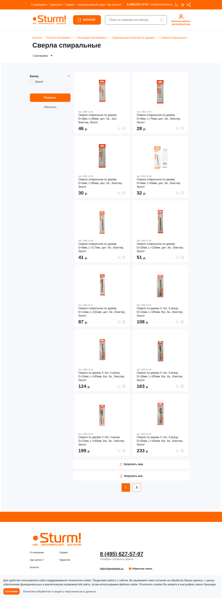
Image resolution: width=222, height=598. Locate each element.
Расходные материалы (91, 37)
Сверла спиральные (173, 37)
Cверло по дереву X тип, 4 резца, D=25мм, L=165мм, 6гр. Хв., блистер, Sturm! (160, 441)
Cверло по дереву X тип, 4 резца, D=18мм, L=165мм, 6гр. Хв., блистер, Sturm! (160, 376)
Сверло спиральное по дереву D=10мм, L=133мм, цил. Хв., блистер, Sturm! (160, 247)
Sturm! (39, 81)
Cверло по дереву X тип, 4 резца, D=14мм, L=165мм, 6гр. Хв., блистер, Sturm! (101, 376)
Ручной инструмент (58, 37)
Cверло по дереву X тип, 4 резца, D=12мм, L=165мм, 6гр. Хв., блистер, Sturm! (160, 312)
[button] (140, 569)
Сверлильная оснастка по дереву (133, 37)
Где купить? (114, 4)
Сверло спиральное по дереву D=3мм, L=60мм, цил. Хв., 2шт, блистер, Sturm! (97, 119)
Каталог (37, 37)
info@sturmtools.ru (161, 4)
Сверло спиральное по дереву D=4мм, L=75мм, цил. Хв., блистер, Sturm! (159, 119)
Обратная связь (140, 568)
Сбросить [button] (50, 107)
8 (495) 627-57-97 (138, 4)
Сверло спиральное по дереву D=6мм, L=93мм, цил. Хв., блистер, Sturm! (159, 183)
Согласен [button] (11, 591)
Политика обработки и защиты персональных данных (59, 591)
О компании (38, 4)
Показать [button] (50, 97)
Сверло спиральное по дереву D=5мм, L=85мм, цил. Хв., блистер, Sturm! (100, 183)
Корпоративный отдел (92, 4)
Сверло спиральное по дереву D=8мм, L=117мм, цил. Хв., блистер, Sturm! (101, 247)
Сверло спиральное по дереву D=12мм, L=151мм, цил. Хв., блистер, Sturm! (101, 312)
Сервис (69, 4)
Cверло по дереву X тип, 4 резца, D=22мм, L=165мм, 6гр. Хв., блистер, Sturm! (101, 441)
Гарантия (55, 4)
